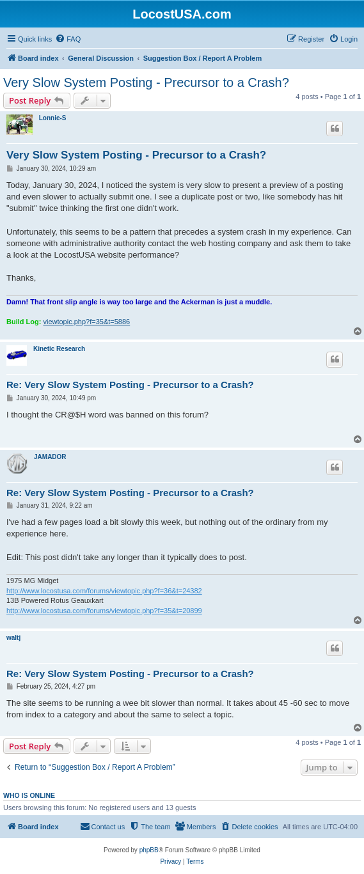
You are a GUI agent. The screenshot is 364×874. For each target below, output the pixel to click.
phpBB (149, 850)
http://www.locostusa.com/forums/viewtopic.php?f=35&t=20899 (104, 610)
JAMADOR (50, 456)
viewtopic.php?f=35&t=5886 (86, 321)
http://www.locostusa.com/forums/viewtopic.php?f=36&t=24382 (104, 591)
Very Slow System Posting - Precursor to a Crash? (146, 82)
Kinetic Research (59, 348)
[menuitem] (68, 39)
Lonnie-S (53, 117)
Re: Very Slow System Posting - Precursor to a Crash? (130, 384)
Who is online (29, 795)
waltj (13, 637)
